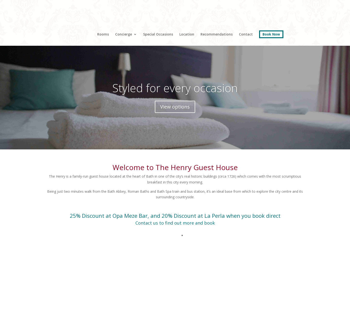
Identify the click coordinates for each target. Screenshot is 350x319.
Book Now (271, 34)
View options (175, 106)
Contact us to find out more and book (175, 223)
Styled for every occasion (175, 87)
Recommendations (217, 34)
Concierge (123, 34)
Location (186, 34)
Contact (246, 34)
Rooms (103, 34)
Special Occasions (158, 34)
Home (79, 28)
